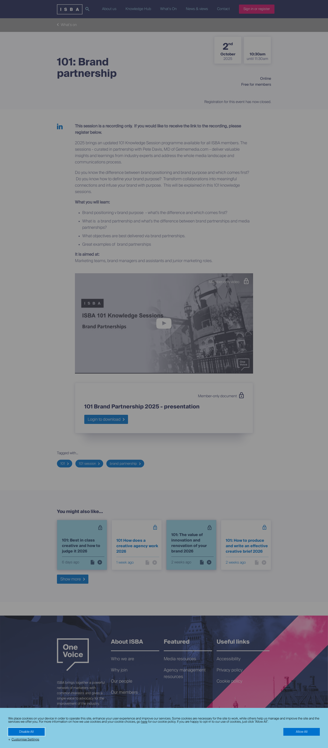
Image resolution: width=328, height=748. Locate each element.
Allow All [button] (302, 731)
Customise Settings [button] (25, 739)
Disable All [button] (26, 731)
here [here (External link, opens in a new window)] (144, 721)
